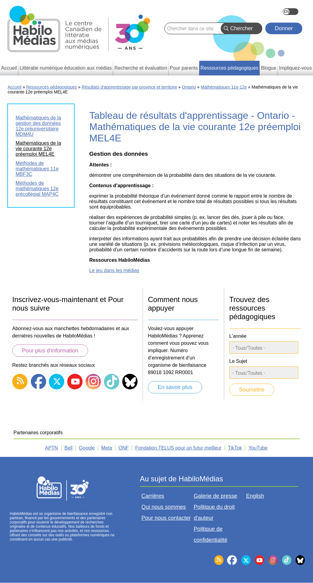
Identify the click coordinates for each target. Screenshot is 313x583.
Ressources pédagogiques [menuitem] (229, 68)
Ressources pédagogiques (51, 87)
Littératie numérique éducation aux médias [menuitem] (66, 68)
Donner (284, 28)
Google (87, 447)
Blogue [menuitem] (268, 68)
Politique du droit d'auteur (214, 512)
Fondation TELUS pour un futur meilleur (178, 447)
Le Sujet (238, 361)
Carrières (153, 496)
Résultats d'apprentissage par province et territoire (129, 87)
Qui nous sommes (164, 507)
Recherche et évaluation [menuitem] (140, 68)
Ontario (189, 87)
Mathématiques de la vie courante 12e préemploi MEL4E (38, 148)
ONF (124, 447)
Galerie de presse (215, 496)
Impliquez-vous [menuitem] (295, 68)
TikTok (235, 447)
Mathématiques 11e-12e (224, 87)
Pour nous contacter (166, 518)
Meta (106, 447)
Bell (68, 447)
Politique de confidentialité (210, 534)
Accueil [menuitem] (9, 68)
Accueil (14, 87)
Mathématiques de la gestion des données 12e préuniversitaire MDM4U (38, 126)
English (290, 11)
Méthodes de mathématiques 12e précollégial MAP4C (37, 188)
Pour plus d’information (50, 351)
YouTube (257, 447)
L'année (237, 336)
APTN (51, 447)
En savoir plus (175, 387)
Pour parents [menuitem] (184, 68)
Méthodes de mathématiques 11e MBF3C (37, 169)
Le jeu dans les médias (114, 270)
